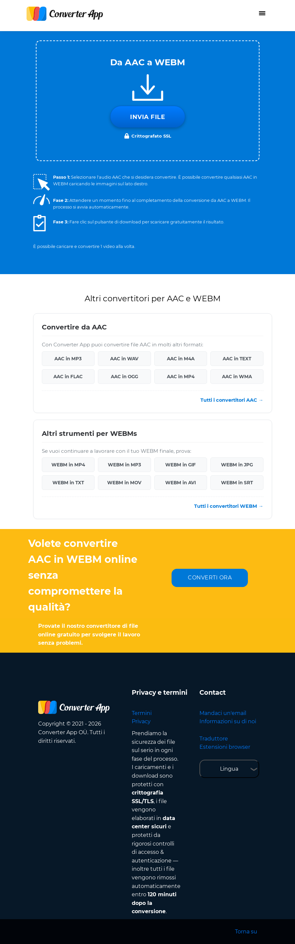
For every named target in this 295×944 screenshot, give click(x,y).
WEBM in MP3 (124, 464)
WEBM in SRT (237, 482)
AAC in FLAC (68, 376)
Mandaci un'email (222, 713)
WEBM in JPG (237, 464)
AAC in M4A (180, 358)
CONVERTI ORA (210, 577)
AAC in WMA (237, 376)
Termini (142, 713)
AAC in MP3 (68, 358)
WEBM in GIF (180, 464)
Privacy (141, 721)
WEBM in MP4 (68, 464)
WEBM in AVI (180, 482)
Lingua (229, 769)
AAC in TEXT (237, 358)
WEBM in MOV (124, 482)
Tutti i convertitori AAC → (231, 400)
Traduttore (213, 739)
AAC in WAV (124, 358)
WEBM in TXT (68, 482)
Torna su (246, 931)
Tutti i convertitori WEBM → (228, 506)
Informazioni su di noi (227, 721)
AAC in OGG (124, 376)
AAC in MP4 (180, 376)
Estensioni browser (224, 747)
